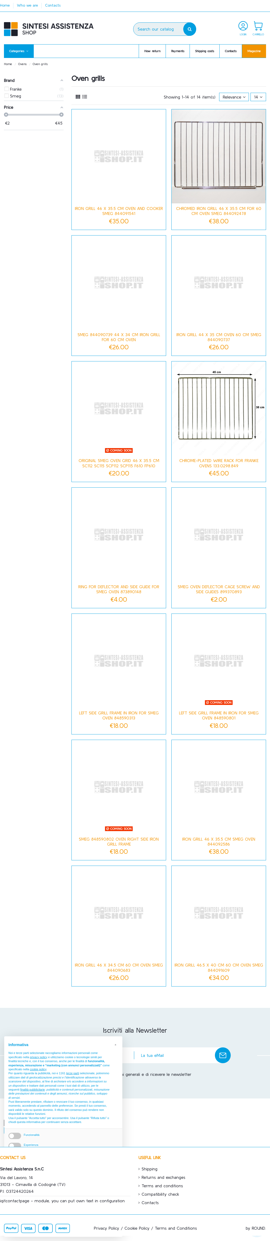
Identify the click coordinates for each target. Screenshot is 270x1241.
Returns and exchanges (163, 1177)
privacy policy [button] (38, 1057)
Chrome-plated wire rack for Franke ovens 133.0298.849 (218, 463)
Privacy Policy (106, 1228)
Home (5, 5)
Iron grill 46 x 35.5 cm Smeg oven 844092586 (218, 841)
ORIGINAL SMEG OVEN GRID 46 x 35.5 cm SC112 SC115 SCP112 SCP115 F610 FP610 (119, 463)
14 (258, 97)
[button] (19, 51)
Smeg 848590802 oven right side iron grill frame (119, 841)
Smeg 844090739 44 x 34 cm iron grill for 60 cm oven (119, 337)
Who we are (28, 5)
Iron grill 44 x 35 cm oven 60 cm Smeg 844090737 (218, 337)
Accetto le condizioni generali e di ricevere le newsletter (137, 1074)
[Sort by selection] (234, 97)
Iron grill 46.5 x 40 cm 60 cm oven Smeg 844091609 (219, 967)
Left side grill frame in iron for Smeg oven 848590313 (119, 715)
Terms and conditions (162, 1185)
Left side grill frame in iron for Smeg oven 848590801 (219, 715)
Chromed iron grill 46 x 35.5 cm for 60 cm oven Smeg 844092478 (218, 211)
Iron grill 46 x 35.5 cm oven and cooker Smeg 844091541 (119, 211)
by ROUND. (256, 1228)
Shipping (149, 1168)
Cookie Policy (137, 1228)
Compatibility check (160, 1194)
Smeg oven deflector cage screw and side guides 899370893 (219, 589)
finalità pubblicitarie (32, 1089)
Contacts (53, 5)
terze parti (72, 1073)
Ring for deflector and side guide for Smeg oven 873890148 (118, 589)
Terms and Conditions (176, 1228)
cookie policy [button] (38, 1069)
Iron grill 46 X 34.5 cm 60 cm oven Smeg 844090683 (119, 967)
